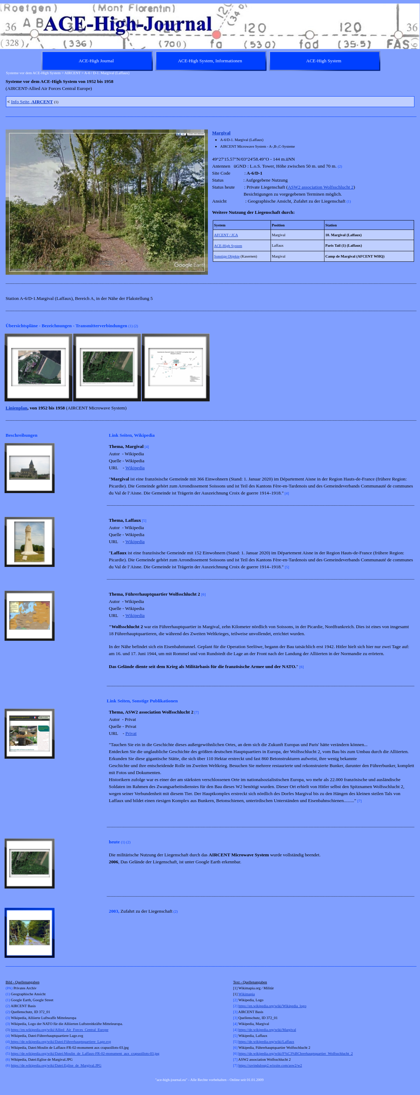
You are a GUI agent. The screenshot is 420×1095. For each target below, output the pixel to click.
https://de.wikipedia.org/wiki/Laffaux (266, 1042)
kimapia (249, 994)
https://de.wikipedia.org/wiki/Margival (267, 1030)
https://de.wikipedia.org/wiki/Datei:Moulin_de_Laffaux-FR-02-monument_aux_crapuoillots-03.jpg (85, 1053)
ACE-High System (228, 246)
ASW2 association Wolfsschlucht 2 (321, 187)
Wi (240, 994)
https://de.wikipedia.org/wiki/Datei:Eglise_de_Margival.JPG (56, 1065)
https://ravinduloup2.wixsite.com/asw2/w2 (270, 1065)
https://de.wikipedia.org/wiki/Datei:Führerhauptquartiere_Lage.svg (60, 1042)
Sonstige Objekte (227, 256)
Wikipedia (135, 467)
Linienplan (16, 407)
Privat (130, 733)
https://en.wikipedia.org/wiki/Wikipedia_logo (272, 1006)
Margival (221, 132)
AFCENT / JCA (226, 235)
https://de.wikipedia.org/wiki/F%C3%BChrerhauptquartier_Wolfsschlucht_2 (295, 1053)
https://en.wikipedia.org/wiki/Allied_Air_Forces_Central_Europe (59, 1030)
